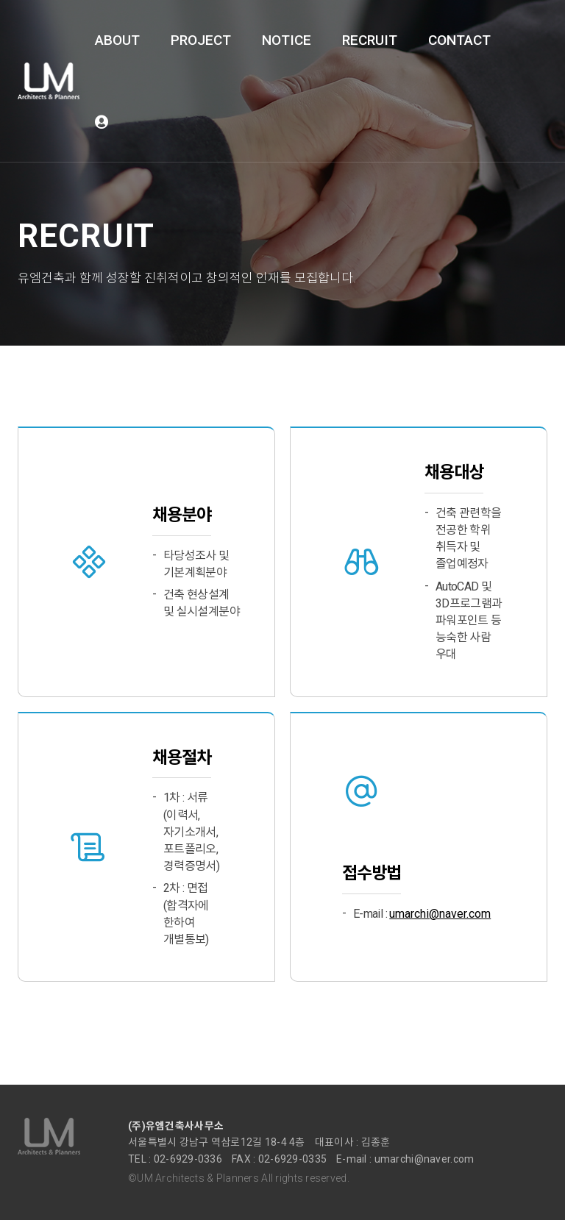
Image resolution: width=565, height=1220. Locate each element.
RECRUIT (369, 40)
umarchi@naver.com (440, 914)
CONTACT (459, 40)
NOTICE (286, 40)
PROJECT (201, 40)
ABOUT (117, 40)
